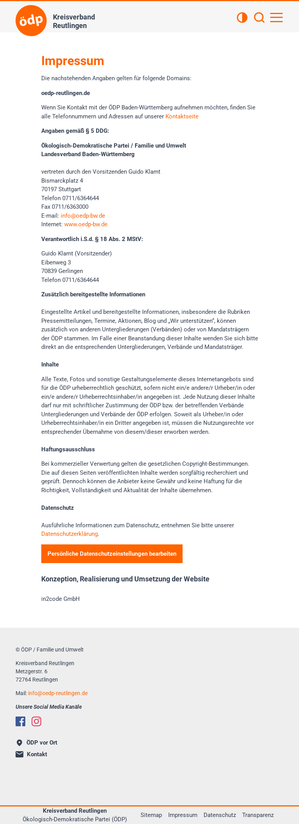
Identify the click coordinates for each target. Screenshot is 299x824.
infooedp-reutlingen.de (58, 693)
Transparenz (258, 815)
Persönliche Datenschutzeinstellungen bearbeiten (111, 553)
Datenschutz (220, 815)
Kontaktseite (182, 116)
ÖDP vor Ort (37, 742)
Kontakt (31, 754)
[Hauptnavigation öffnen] (276, 18)
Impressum (182, 815)
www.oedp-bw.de (85, 224)
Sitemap (151, 815)
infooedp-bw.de (83, 215)
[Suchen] (259, 18)
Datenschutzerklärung (69, 533)
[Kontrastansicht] (242, 18)
